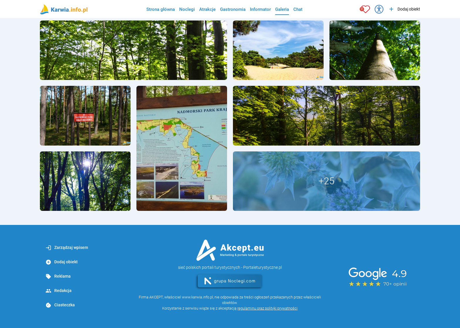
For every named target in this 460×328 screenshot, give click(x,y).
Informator (260, 9)
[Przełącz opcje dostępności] (379, 9)
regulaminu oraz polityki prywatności (267, 308)
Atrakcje (207, 9)
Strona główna (160, 9)
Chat (297, 9)
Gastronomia (233, 9)
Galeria (282, 9)
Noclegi (187, 9)
